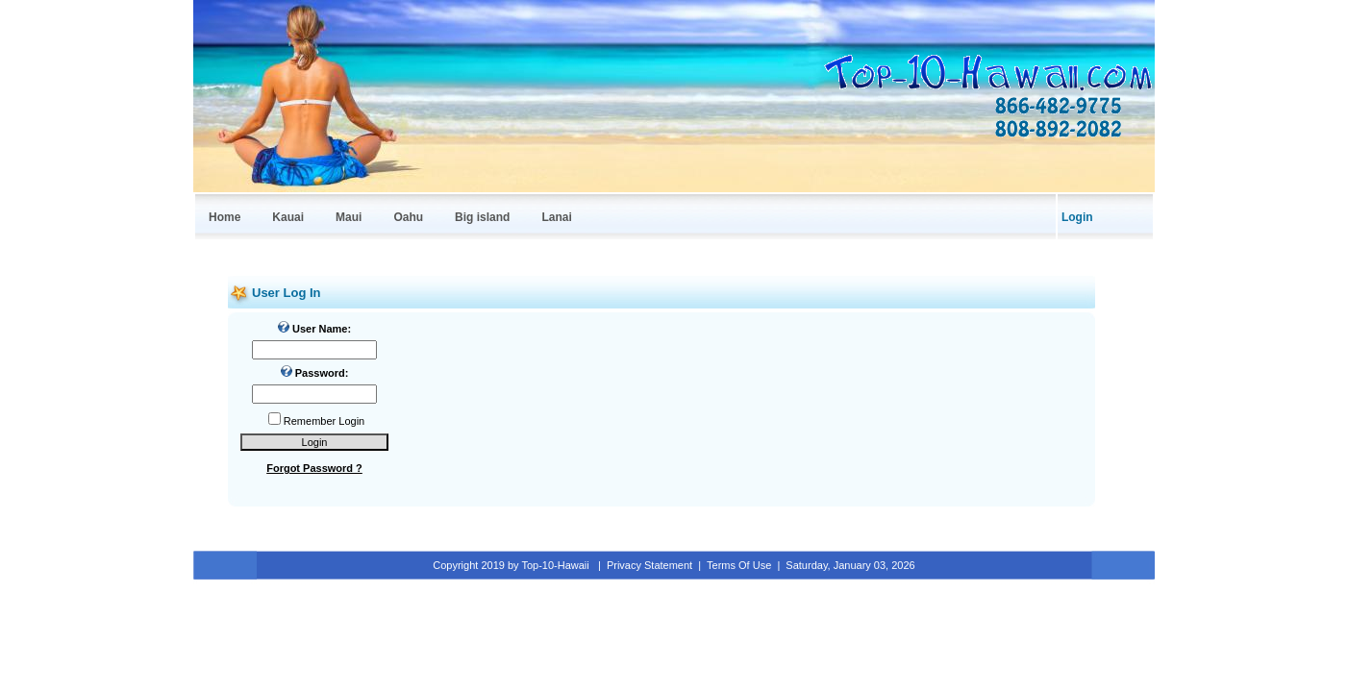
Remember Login (324, 421)
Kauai (288, 217)
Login (1077, 217)
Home (224, 217)
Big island (482, 217)
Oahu (408, 217)
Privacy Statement (649, 565)
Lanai (556, 217)
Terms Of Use (739, 565)
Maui (349, 217)
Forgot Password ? (314, 468)
